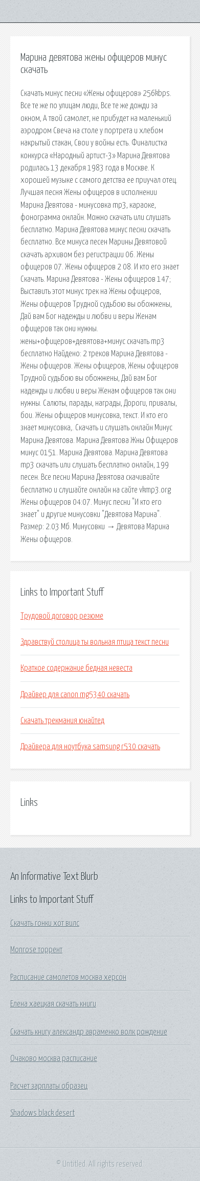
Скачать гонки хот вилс (44, 923)
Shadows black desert (42, 1113)
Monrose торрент (36, 950)
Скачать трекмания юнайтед (62, 721)
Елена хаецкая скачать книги (53, 1004)
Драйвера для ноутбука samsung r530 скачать (90, 747)
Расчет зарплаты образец (48, 1086)
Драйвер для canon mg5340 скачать (74, 695)
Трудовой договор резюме (61, 616)
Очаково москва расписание (53, 1058)
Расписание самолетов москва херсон (68, 977)
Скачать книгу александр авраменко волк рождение (88, 1032)
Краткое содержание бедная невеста (76, 668)
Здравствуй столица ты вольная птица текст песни (94, 642)
